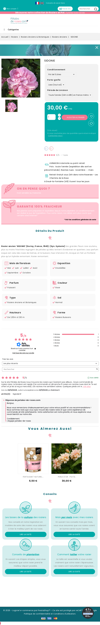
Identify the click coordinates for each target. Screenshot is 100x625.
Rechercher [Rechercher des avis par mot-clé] (49, 369)
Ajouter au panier (76, 117)
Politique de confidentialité (37, 613)
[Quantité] (51, 117)
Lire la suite (26, 534)
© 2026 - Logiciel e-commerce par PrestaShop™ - (28, 610)
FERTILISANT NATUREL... (33, 476)
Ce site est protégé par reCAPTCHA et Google (74, 610)
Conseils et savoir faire (55, 3)
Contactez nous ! (55, 136)
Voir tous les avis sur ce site (23, 353)
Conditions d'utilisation (64, 613)
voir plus (87, 386)
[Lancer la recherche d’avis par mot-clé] (97, 369)
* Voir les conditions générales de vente (80, 219)
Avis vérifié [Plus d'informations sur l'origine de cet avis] (94, 378)
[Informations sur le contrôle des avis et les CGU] (35, 349)
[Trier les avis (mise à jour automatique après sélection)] (50, 363)
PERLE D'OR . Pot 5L (67, 476)
